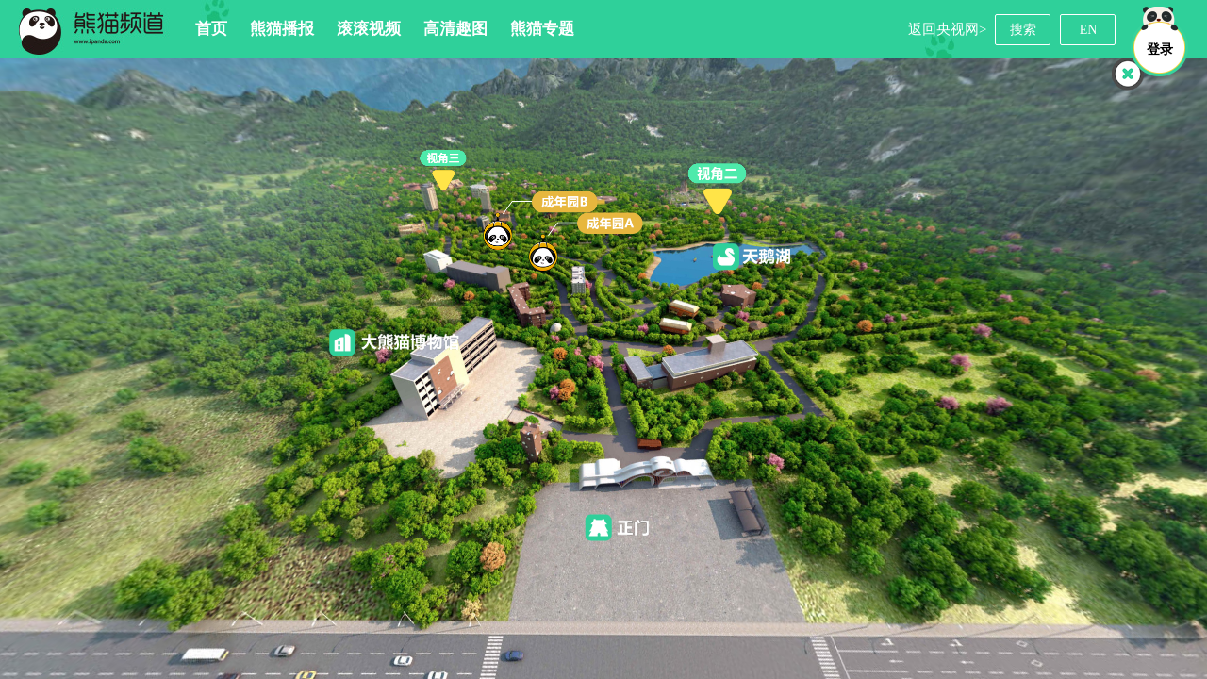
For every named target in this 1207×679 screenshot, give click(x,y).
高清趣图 (455, 29)
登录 (1160, 49)
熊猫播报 (282, 29)
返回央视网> (947, 29)
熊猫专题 (542, 29)
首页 (211, 29)
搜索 (1023, 30)
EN (1089, 30)
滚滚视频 (369, 29)
